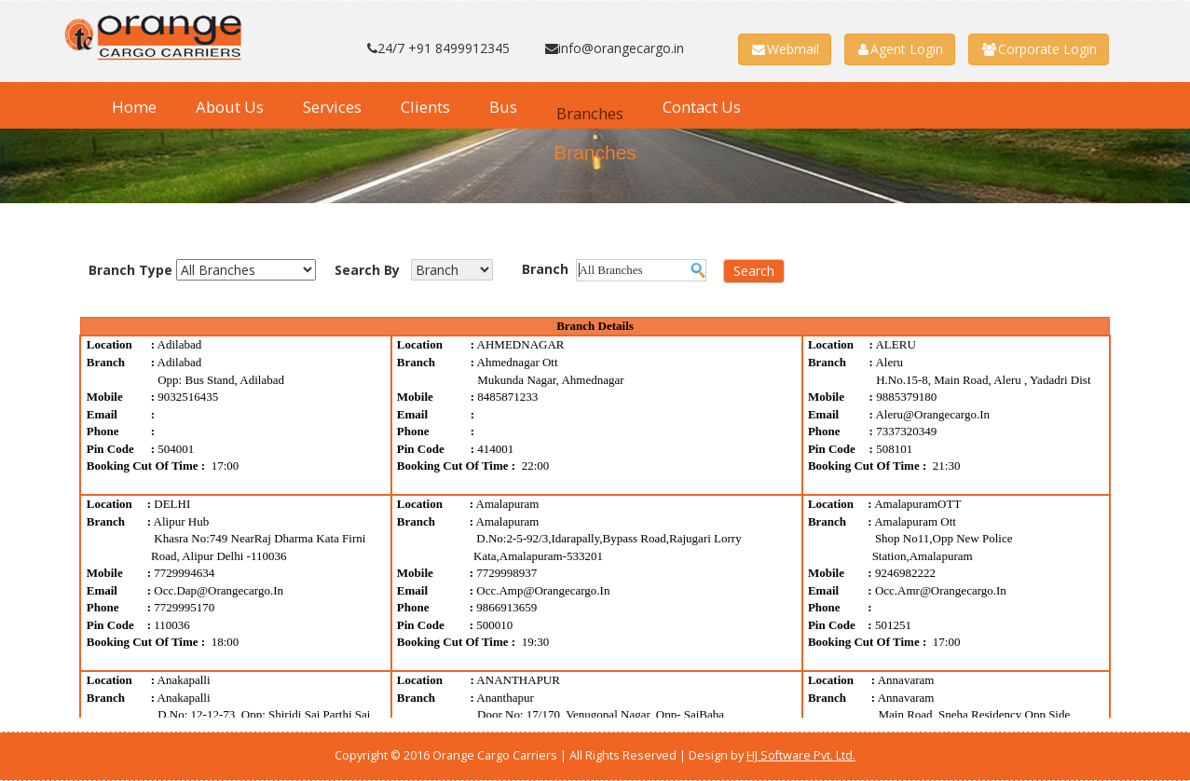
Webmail (785, 49)
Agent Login (900, 49)
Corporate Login (1039, 49)
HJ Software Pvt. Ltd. (800, 755)
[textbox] (641, 270)
